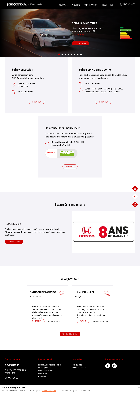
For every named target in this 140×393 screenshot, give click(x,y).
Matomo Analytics (49, 391)
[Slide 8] (81, 54)
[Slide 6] (74, 54)
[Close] (138, 387)
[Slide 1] (59, 54)
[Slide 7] (77, 54)
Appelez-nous (70, 166)
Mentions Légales (79, 367)
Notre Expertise (90, 5)
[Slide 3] (65, 54)
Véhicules (76, 5)
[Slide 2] (62, 54)
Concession (63, 5)
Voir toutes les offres (70, 334)
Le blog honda (44, 367)
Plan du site (77, 365)
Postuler (38, 321)
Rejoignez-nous (107, 5)
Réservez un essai (80, 43)
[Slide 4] (68, 54)
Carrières (42, 376)
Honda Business (45, 373)
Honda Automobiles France (49, 365)
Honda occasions (45, 370)
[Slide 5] (71, 54)
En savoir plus (36, 101)
